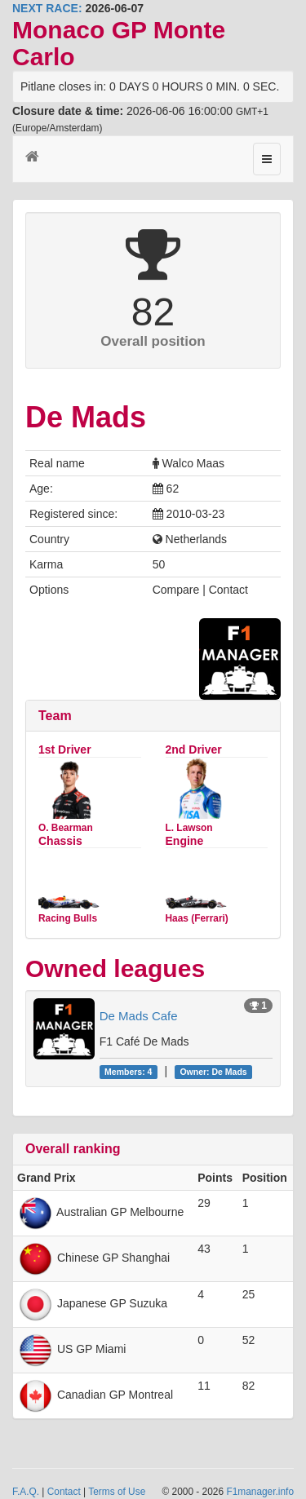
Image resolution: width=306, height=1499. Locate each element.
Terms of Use (116, 1491)
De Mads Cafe (139, 1016)
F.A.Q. (25, 1491)
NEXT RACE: (47, 8)
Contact (64, 1491)
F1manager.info (260, 1491)
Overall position (152, 341)
